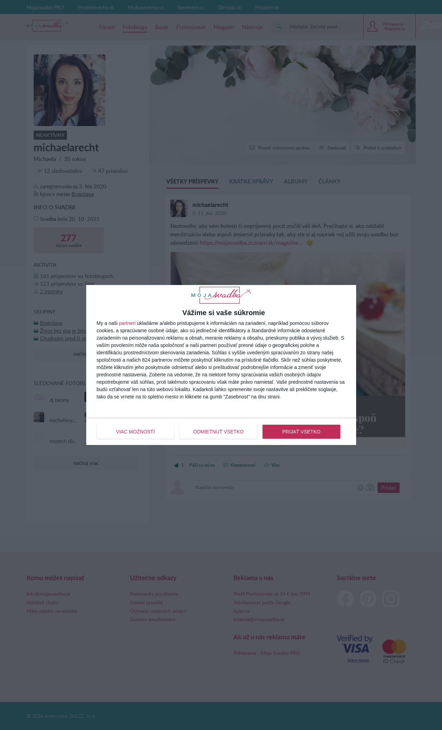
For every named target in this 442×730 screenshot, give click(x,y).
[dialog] (221, 365)
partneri (127, 323)
